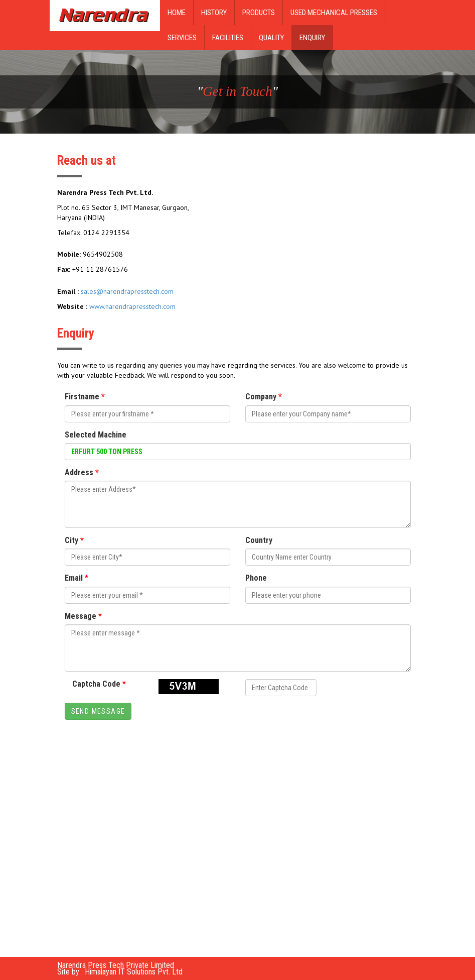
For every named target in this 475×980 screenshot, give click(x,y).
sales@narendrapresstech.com (127, 291)
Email (76, 578)
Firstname (85, 396)
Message (83, 616)
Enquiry (312, 37)
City (74, 540)
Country (258, 540)
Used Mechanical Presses (333, 12)
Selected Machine (95, 434)
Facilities (227, 37)
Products (258, 12)
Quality (271, 37)
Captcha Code (99, 684)
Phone (256, 578)
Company (263, 396)
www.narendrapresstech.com (132, 306)
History (214, 12)
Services (182, 37)
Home (177, 12)
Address (82, 472)
